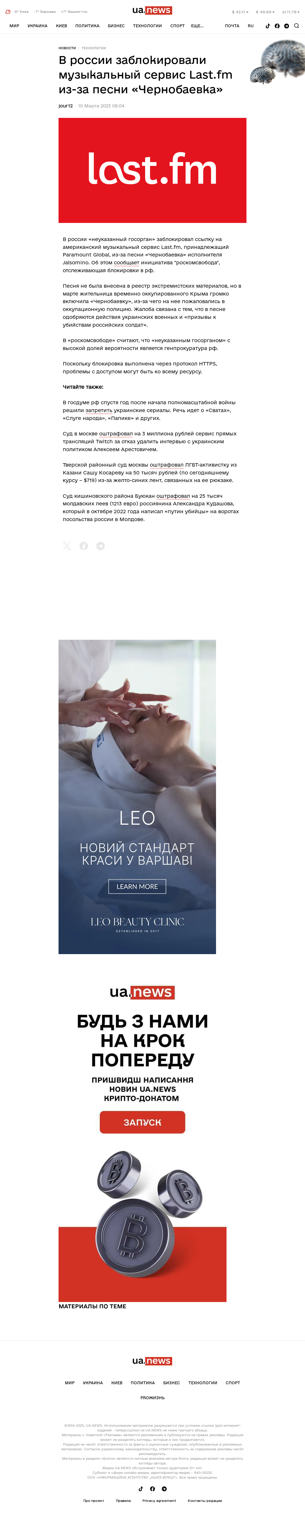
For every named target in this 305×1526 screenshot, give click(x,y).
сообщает (126, 262)
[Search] (296, 26)
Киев (61, 26)
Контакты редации (205, 1500)
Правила (123, 1500)
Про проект (93, 1500)
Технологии (147, 26)
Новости (67, 48)
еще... (197, 26)
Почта (232, 26)
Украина (38, 26)
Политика (87, 26)
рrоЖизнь (152, 1398)
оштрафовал (116, 433)
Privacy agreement (159, 1500)
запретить (99, 410)
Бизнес (116, 26)
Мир (14, 26)
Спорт (177, 26)
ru (251, 26)
